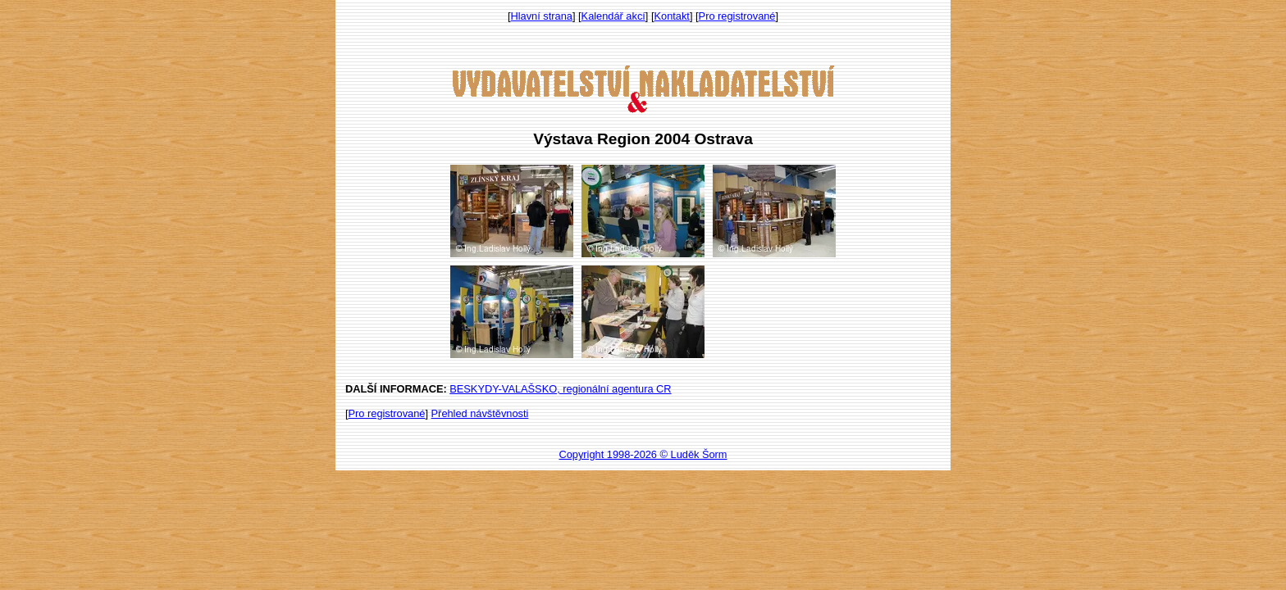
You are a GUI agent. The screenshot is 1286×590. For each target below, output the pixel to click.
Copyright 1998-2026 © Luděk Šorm (643, 454)
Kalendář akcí (613, 16)
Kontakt (672, 16)
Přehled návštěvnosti (480, 413)
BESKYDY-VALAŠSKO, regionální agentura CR (560, 389)
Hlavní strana (541, 16)
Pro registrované (737, 16)
